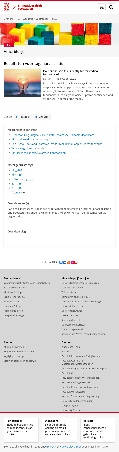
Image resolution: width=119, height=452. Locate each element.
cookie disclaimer (70, 446)
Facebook (23, 116)
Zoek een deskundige (72, 287)
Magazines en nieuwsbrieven (19, 351)
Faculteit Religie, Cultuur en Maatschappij (83, 368)
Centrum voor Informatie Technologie (81, 301)
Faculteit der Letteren (72, 373)
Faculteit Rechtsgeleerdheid (76, 382)
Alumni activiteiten (14, 346)
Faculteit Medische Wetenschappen (80, 377)
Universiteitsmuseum (72, 306)
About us (28, 18)
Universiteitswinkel (71, 310)
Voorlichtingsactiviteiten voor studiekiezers (27, 282)
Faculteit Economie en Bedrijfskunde (81, 356)
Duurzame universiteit (73, 324)
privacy (51, 446)
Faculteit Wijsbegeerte (73, 391)
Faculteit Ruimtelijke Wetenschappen (81, 387)
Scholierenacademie (15, 296)
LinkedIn (41, 116)
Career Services (69, 315)
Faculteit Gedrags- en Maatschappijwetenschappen (77, 362)
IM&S (54, 18)
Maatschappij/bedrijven (75, 278)
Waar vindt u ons (70, 346)
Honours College (12, 306)
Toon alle (17, 192)
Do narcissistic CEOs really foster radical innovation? (71, 72)
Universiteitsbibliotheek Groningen (80, 282)
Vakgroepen (42, 18)
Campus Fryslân (70, 405)
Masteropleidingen (14, 292)
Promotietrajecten (13, 310)
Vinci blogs (14, 51)
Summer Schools (13, 301)
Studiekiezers (12, 278)
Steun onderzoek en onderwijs (20, 360)
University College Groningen (77, 400)
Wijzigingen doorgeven (16, 356)
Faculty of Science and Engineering (80, 396)
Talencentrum (69, 292)
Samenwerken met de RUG (75, 296)
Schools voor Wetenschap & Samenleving (83, 333)
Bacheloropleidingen (15, 287)
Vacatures (66, 351)
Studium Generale (71, 320)
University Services (71, 410)
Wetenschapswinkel (72, 329)
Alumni (8, 342)
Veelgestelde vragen (14, 315)
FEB (18, 18)
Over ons (8, 18)
